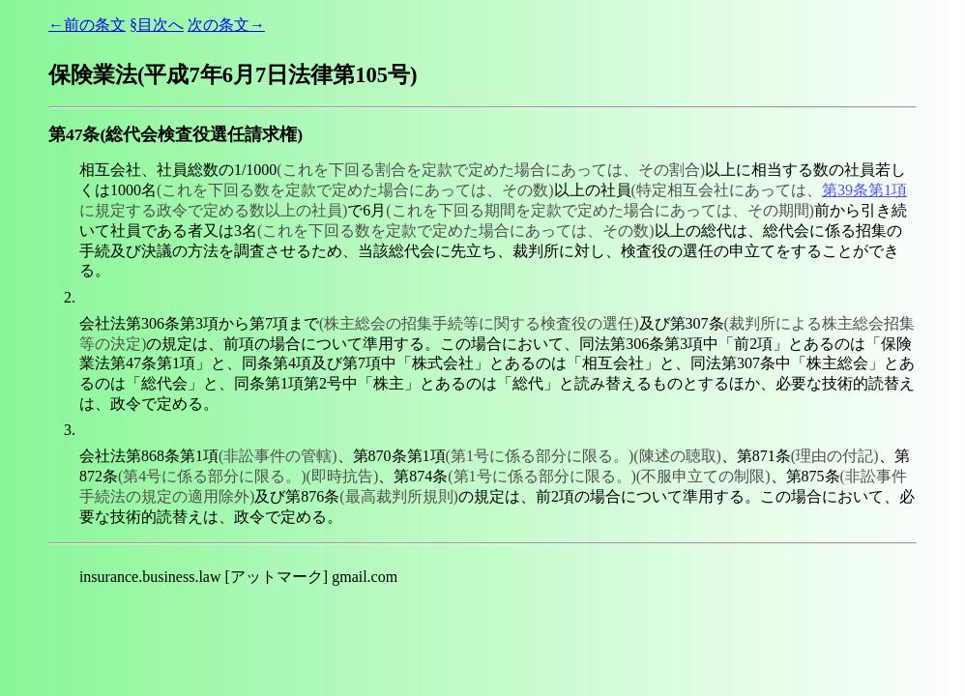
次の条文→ (226, 24)
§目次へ (157, 24)
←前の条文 (87, 24)
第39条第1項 (864, 190)
